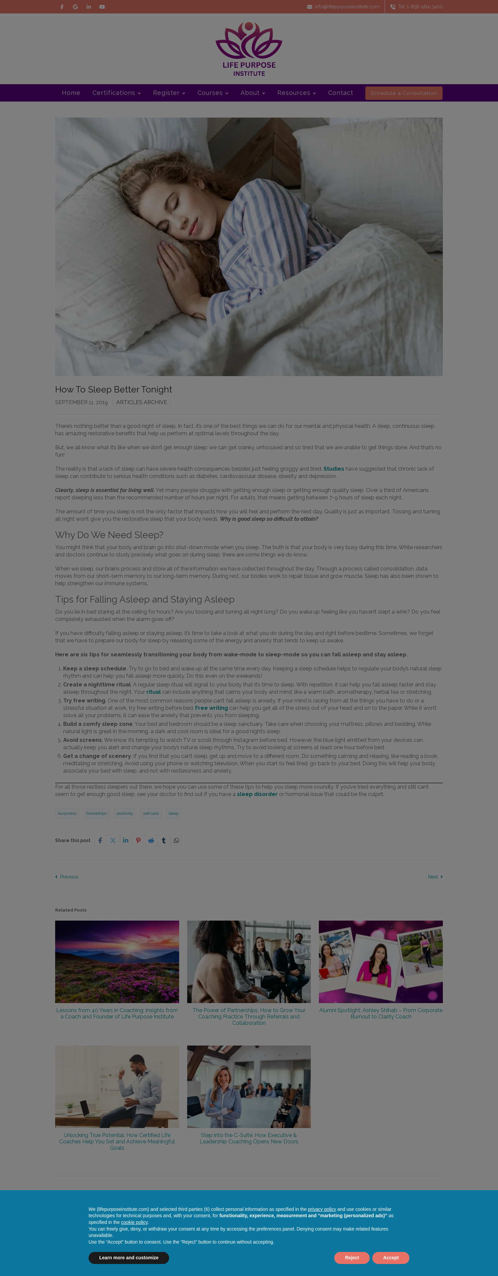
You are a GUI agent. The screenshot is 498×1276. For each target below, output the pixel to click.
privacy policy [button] (322, 1209)
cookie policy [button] (134, 1222)
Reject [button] (352, 1257)
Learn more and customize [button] (128, 1257)
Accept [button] (391, 1257)
